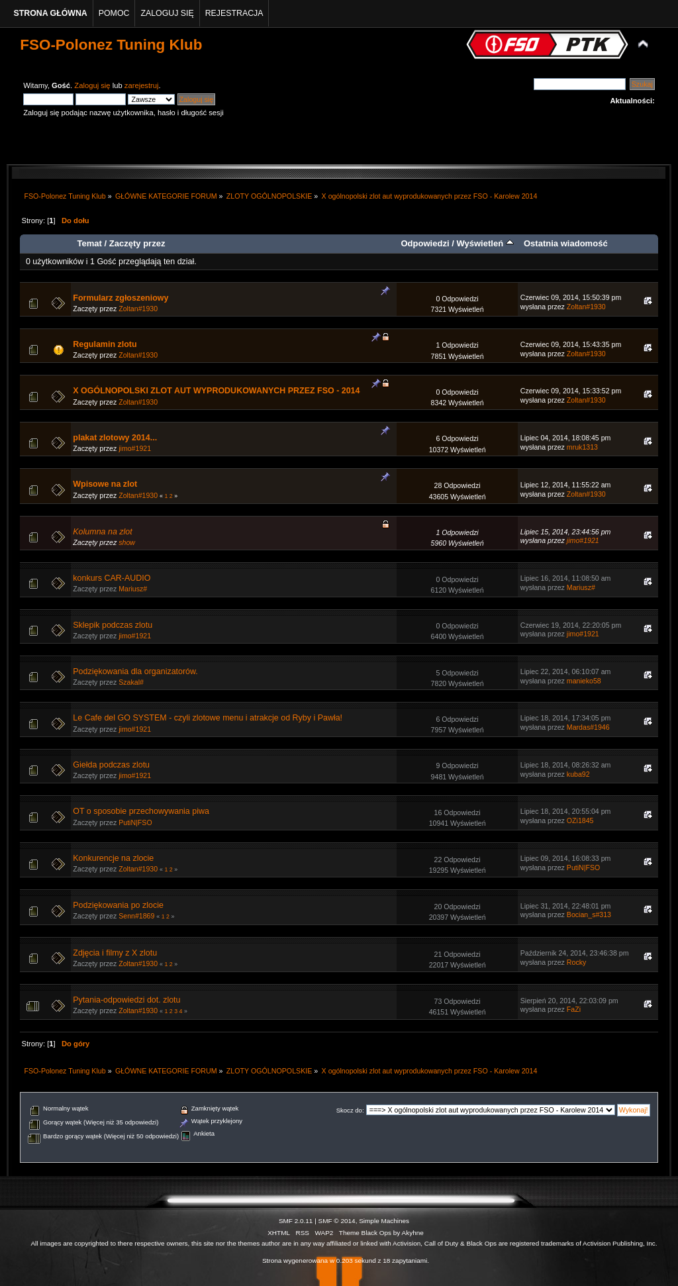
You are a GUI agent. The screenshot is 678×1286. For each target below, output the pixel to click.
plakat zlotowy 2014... (115, 437)
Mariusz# (133, 589)
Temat (89, 243)
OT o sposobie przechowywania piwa (141, 811)
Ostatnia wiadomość (566, 243)
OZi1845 (580, 820)
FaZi (574, 1009)
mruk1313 (582, 447)
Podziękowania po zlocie (118, 905)
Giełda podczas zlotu (111, 764)
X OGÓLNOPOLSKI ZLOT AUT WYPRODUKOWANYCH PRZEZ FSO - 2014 (216, 390)
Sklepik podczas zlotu (112, 625)
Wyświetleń (484, 243)
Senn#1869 (136, 916)
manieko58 (584, 681)
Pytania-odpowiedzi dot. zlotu (126, 1000)
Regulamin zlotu (104, 344)
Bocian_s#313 (589, 914)
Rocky (576, 962)
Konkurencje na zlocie (113, 858)
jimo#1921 (135, 448)
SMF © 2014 (337, 1220)
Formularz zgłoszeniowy (120, 298)
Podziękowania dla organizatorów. (135, 671)
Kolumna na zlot (102, 531)
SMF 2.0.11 (296, 1220)
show (127, 542)
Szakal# (131, 682)
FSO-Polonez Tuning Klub (111, 44)
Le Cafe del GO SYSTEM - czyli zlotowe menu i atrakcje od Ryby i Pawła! (207, 717)
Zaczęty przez (137, 243)
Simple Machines (384, 1220)
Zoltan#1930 (138, 309)
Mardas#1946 (588, 727)
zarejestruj (141, 85)
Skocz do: (350, 1110)
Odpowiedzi (425, 243)
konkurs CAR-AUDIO (111, 578)
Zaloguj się (92, 85)
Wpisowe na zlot (105, 484)
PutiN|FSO (135, 822)
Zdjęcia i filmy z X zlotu (115, 953)
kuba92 (578, 774)
